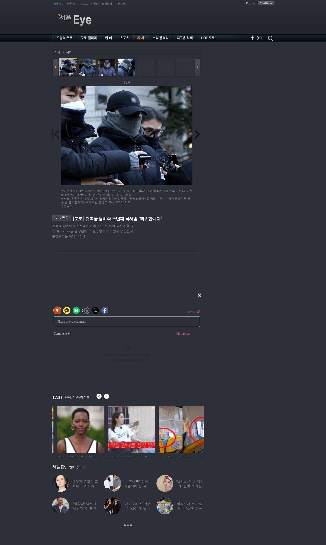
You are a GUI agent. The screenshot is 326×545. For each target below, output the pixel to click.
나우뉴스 (83, 3)
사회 (69, 52)
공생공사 (107, 3)
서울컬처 (120, 3)
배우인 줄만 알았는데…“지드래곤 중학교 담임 (85, 486)
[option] (76, 429)
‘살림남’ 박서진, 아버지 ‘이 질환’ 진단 (85, 508)
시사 (57, 52)
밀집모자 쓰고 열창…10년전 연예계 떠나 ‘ (190, 508)
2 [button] (128, 525)
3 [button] (131, 525)
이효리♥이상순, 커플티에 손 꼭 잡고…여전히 (137, 486)
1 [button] (125, 525)
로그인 (252, 3)
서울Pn (71, 3)
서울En (95, 3)
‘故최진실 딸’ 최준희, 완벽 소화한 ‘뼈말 (190, 486)
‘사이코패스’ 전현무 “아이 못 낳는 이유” (137, 508)
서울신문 (59, 3)
